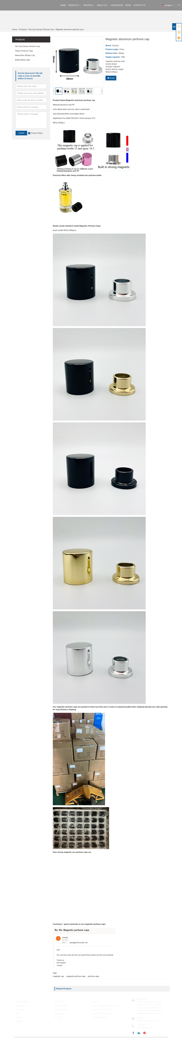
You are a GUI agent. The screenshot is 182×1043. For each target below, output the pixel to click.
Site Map (19, 1021)
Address (142, 999)
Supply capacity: (113, 57)
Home (63, 5)
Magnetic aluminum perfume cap (69, 29)
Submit (21, 133)
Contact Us (139, 5)
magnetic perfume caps (75, 976)
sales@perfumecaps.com (147, 1021)
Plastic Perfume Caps (24, 51)
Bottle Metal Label (22, 60)
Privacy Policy (37, 133)
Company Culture (61, 1010)
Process (89, 5)
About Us (103, 5)
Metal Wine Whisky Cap (25, 55)
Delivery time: (112, 53)
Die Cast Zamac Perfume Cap (41, 29)
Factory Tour (59, 1014)
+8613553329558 (144, 1028)
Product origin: (112, 49)
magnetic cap (58, 976)
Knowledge (117, 5)
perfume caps (93, 976)
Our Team (58, 1017)
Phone (140, 1025)
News (128, 5)
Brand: (109, 46)
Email (110, 78)
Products (74, 5)
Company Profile (61, 1006)
